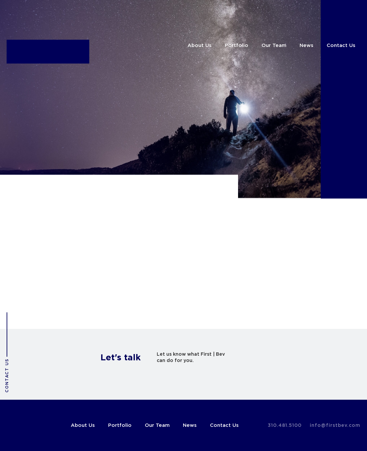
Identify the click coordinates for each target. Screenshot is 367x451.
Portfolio (236, 45)
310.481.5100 (285, 425)
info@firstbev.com (335, 425)
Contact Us (341, 45)
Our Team (274, 45)
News (306, 45)
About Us (199, 45)
